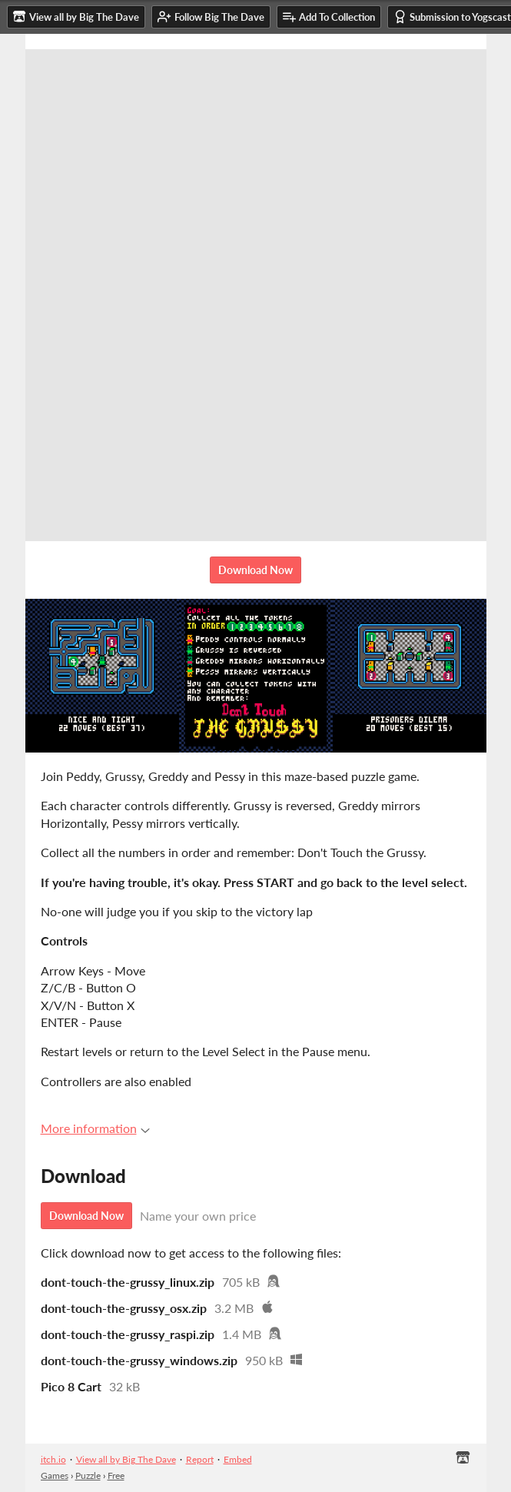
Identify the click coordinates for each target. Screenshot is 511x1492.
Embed (238, 1459)
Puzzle (88, 1475)
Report (200, 1459)
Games (54, 1475)
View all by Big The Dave (126, 1459)
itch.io (53, 1459)
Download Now (255, 570)
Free (116, 1475)
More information (95, 1128)
